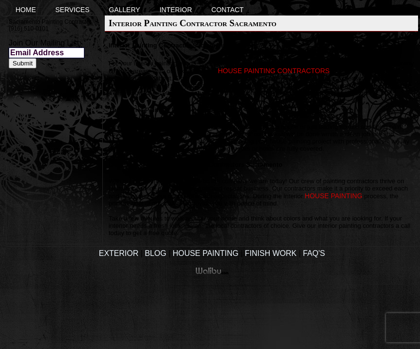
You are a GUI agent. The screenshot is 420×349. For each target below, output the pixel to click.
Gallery (124, 10)
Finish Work (271, 253)
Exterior (119, 253)
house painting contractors (274, 71)
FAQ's (314, 253)
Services (72, 10)
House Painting (206, 253)
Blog (155, 253)
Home (26, 10)
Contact (227, 10)
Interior (176, 10)
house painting (333, 196)
